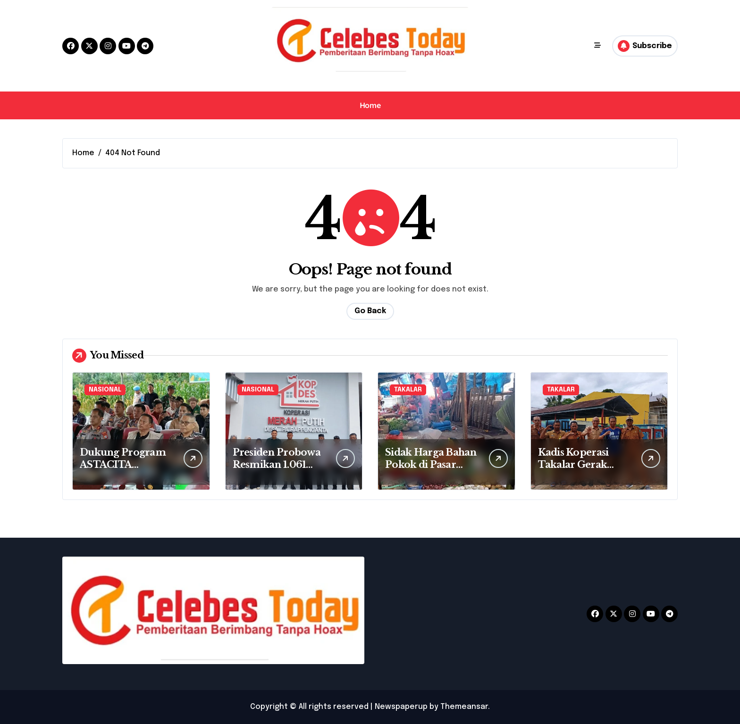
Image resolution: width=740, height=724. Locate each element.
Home (370, 105)
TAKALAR (408, 390)
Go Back (370, 311)
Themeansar (464, 707)
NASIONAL (105, 390)
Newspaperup (401, 707)
